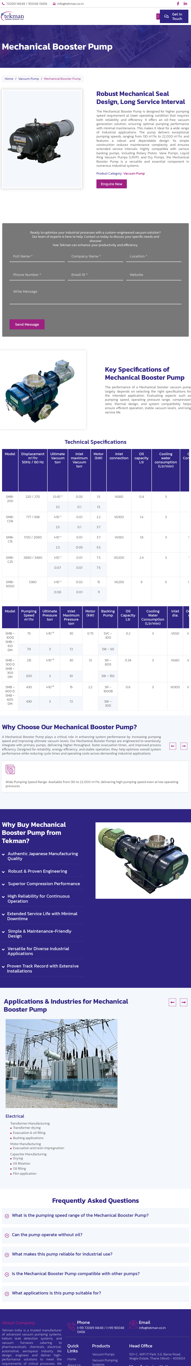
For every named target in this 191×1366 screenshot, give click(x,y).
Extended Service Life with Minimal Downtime (42, 916)
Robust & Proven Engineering (37, 871)
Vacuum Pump (28, 79)
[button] (158, 16)
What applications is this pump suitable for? (56, 1293)
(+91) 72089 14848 (90, 1327)
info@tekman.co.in (152, 1327)
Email (144, 1322)
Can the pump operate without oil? (47, 1234)
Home (9, 79)
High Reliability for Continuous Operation (39, 899)
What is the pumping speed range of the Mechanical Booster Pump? (80, 1215)
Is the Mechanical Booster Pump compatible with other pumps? (76, 1273)
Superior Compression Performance (44, 883)
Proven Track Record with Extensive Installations (43, 968)
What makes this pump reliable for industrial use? (62, 1254)
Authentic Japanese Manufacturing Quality (43, 856)
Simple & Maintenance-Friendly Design (39, 934)
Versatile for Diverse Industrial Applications (38, 951)
